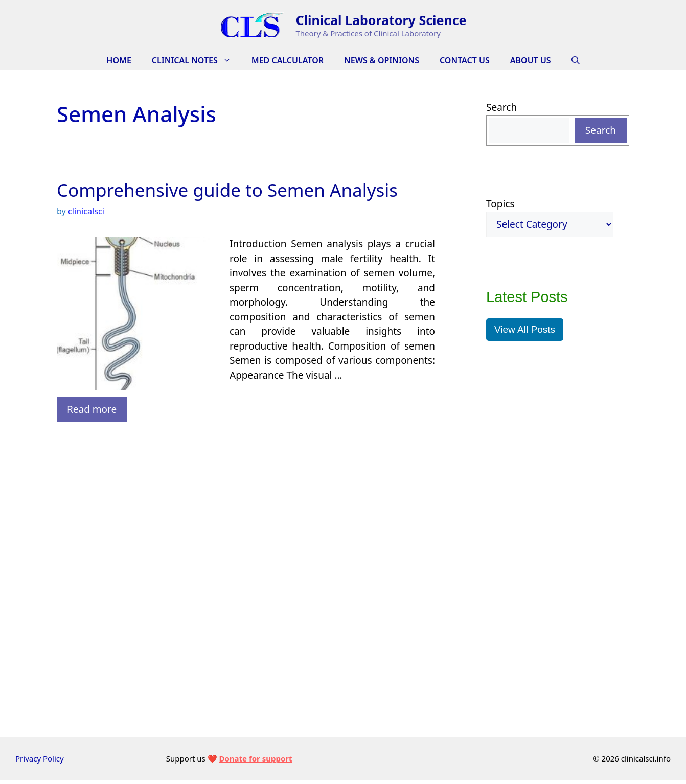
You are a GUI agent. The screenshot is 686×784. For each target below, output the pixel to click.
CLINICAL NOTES (196, 60)
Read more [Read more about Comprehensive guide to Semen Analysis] (92, 409)
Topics (500, 204)
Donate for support (255, 758)
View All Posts (524, 329)
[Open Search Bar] (575, 60)
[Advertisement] (245, 478)
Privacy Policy (39, 758)
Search (501, 107)
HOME (118, 60)
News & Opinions (381, 60)
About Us (530, 60)
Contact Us (465, 60)
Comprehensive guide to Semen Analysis (227, 190)
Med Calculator (287, 60)
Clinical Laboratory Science (380, 20)
